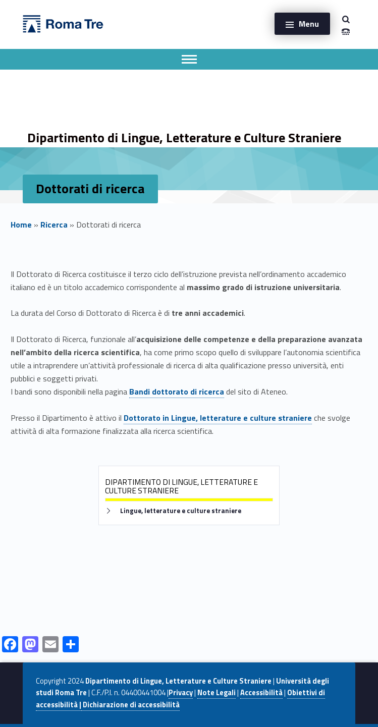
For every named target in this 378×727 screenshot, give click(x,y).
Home (21, 224)
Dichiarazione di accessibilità (130, 704)
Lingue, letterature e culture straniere (180, 511)
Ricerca (54, 224)
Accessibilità (261, 692)
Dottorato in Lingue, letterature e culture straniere (218, 418)
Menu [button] (309, 24)
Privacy (181, 692)
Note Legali (216, 692)
